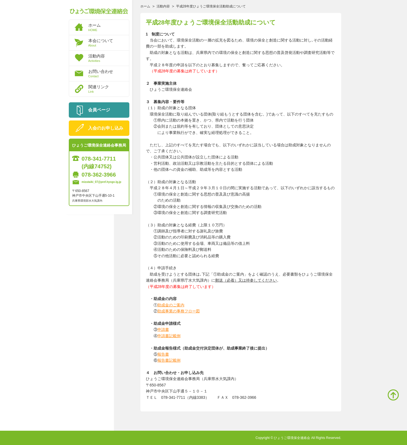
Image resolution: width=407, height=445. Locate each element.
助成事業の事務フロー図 (178, 311)
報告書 (163, 354)
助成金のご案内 (170, 305)
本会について (108, 42)
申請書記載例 (169, 336)
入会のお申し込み (105, 128)
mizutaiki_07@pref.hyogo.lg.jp (101, 181)
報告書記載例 (169, 360)
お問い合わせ (108, 73)
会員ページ (99, 110)
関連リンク (108, 88)
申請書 (163, 329)
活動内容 (108, 58)
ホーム (108, 27)
